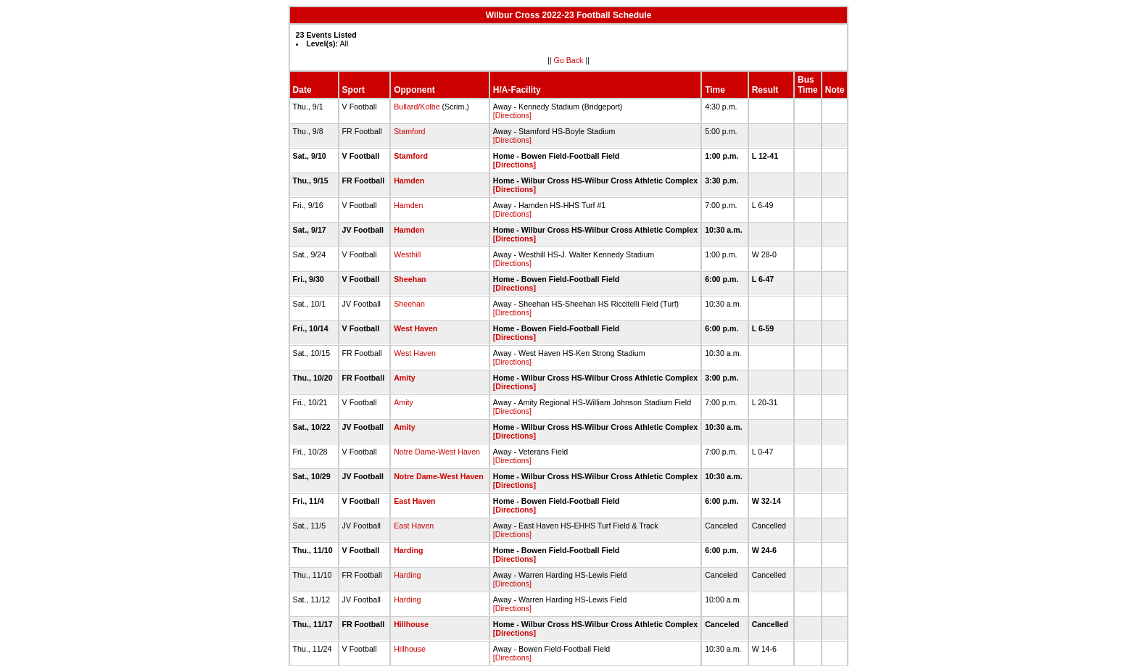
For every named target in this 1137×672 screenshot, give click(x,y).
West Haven (415, 328)
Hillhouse (411, 624)
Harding (408, 550)
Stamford (409, 131)
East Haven (414, 501)
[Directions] (512, 115)
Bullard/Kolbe (416, 106)
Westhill (407, 254)
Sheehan (410, 279)
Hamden (409, 180)
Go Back (569, 60)
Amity (404, 377)
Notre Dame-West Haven (437, 451)
